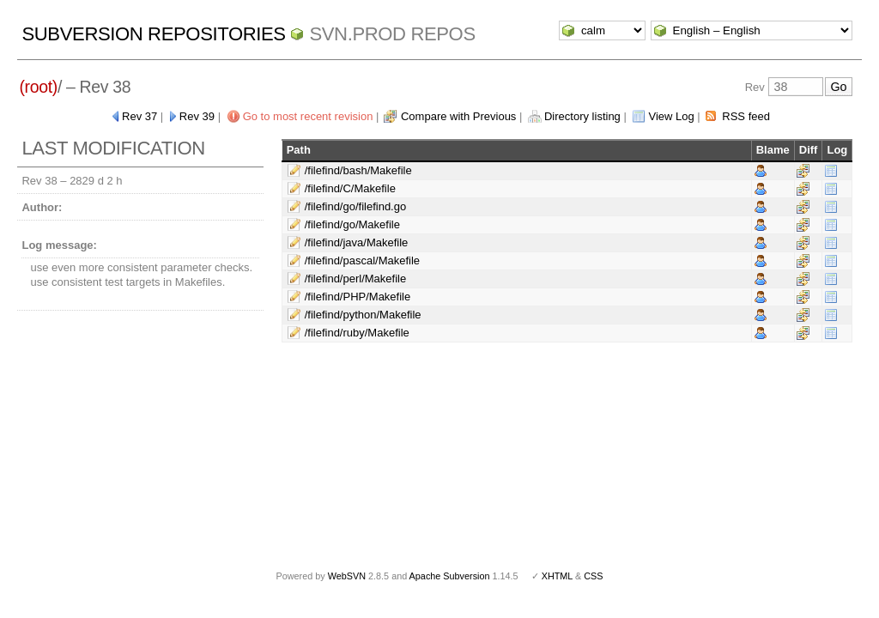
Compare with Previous (458, 116)
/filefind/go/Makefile (352, 224)
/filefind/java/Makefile (357, 242)
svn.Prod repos (392, 34)
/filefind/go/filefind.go (356, 206)
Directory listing (582, 116)
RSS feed (746, 116)
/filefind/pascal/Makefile (362, 260)
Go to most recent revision (308, 116)
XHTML (557, 576)
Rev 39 (197, 116)
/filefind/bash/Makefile (358, 170)
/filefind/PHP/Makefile (358, 296)
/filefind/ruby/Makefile (357, 332)
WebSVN (347, 576)
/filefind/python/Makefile (363, 314)
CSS (593, 576)
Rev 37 (139, 116)
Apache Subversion (449, 576)
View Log (671, 116)
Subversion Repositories (153, 34)
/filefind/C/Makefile (350, 188)
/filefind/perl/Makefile (356, 278)
